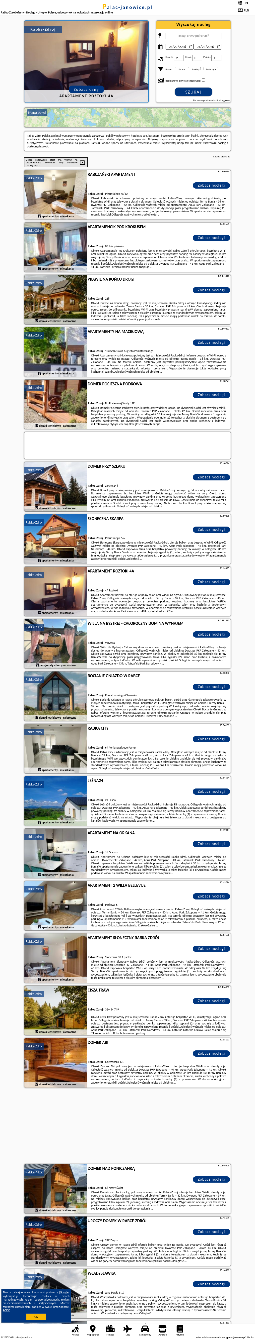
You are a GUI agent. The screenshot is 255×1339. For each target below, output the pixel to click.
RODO (6, 1310)
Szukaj (193, 92)
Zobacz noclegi (211, 185)
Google (64, 1292)
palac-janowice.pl (127, 7)
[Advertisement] (127, 1126)
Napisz (250, 1337)
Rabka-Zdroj (34, 178)
